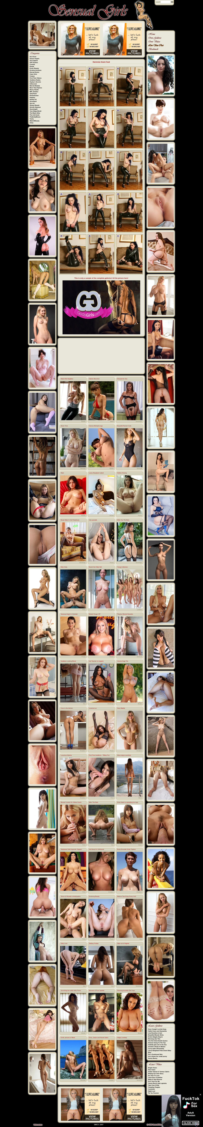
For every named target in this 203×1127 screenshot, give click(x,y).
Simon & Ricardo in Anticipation (71, 896)
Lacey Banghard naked (96, 473)
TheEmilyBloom (35, 117)
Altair (62, 473)
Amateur (82, 751)
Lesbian (139, 609)
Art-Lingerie (34, 60)
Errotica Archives (35, 70)
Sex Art (32, 103)
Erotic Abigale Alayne (155, 1037)
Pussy (140, 515)
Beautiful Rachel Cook (124, 426)
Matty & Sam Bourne (155, 1079)
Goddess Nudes (35, 80)
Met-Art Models (35, 86)
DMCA (96, 1125)
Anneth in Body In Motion (156, 1046)
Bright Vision (152, 1068)
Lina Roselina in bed (155, 1033)
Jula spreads (93, 520)
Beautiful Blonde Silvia (156, 1035)
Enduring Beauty (94, 896)
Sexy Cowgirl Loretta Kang (157, 1029)
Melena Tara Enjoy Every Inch (126, 896)
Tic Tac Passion (153, 1093)
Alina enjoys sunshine (124, 755)
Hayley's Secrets (35, 82)
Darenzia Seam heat (101, 62)
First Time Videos (35, 78)
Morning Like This (154, 1039)
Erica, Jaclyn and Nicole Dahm (98, 1037)
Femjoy (32, 76)
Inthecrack (33, 84)
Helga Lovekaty (122, 1037)
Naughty (111, 609)
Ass (84, 704)
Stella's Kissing (122, 473)
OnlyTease (33, 93)
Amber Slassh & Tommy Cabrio (158, 1071)
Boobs (83, 421)
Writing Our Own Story (155, 1073)
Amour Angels (34, 58)
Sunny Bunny (152, 1058)
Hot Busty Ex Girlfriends (96, 849)
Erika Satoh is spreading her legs (127, 802)
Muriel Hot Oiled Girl (95, 567)
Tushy (32, 119)
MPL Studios (34, 91)
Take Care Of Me (153, 1085)
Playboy (32, 97)
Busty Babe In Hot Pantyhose (70, 520)
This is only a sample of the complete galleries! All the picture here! (101, 278)
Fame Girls (33, 74)
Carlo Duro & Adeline (155, 1077)
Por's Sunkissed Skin (155, 1054)
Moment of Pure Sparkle (96, 990)
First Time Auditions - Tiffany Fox (99, 755)
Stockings (139, 421)
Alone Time (64, 426)
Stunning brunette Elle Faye (126, 990)
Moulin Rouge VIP (94, 614)
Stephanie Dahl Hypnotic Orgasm (71, 849)
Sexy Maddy (121, 708)
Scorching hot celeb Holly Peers (71, 990)
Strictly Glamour (35, 107)
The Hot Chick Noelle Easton (158, 1041)
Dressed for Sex (122, 379)
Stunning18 (33, 109)
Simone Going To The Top (157, 1043)
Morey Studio (34, 89)
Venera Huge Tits (122, 661)
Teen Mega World (35, 111)
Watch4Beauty (34, 121)
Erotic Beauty (34, 68)
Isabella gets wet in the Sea (157, 1044)
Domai (32, 66)
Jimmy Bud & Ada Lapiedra (157, 1083)
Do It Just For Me (154, 1081)
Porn (83, 609)
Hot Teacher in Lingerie (96, 661)
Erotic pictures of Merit (68, 1037)
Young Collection (122, 567)
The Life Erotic (34, 115)
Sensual (82, 468)
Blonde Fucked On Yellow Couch (71, 802)
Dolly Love (64, 943)
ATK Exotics (34, 62)
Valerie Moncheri (94, 379)
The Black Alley (35, 113)
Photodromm (34, 95)
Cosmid (32, 64)
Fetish (112, 1033)
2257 (101, 1125)
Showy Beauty (34, 105)
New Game (151, 1069)
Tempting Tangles (154, 1087)
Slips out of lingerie (123, 943)
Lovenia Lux (93, 708)
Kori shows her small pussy (157, 1056)
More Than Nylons (36, 88)
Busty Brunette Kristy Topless (126, 849)
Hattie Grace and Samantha (157, 1031)
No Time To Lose (154, 1075)
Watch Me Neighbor (67, 379)
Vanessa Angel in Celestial (69, 614)
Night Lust (151, 1091)
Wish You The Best (123, 520)
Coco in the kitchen (67, 708)
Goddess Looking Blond (68, 661)
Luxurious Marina (66, 755)
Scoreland (33, 101)
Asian (140, 845)
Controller (151, 1089)
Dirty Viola (64, 567)
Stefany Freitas (94, 943)
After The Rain (93, 802)
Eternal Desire (34, 72)
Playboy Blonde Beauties (125, 614)
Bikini (112, 421)
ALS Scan (33, 56)
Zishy (31, 123)
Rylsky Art (33, 99)
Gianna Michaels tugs (96, 426)
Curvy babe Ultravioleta (156, 1048)
